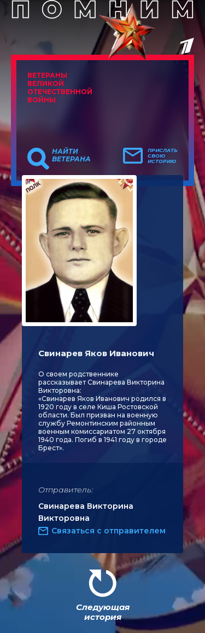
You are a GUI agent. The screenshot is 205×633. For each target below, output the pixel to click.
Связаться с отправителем (108, 531)
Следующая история (103, 612)
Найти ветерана (71, 155)
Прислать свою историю (163, 156)
